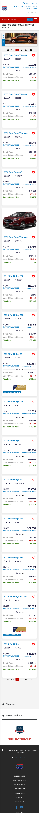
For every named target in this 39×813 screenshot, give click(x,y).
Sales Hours (19, 776)
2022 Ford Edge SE (13, 354)
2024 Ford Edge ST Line (15, 597)
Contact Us (20, 793)
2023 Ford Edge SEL (13, 519)
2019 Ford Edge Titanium (16, 133)
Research (19, 801)
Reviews (19, 797)
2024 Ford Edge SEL (14, 315)
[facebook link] (17, 807)
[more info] (19, 221)
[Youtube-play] (22, 807)
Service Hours (19, 780)
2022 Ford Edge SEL (13, 276)
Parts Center (19, 788)
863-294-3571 (21, 758)
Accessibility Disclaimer (19, 739)
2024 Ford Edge (11, 441)
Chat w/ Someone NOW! (12, 392)
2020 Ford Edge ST (13, 480)
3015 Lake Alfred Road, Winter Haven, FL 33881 (26, 8)
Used (3, 43)
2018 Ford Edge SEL (13, 172)
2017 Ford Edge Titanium (16, 55)
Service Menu (19, 784)
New (3, 36)
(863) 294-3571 (30, 3)
